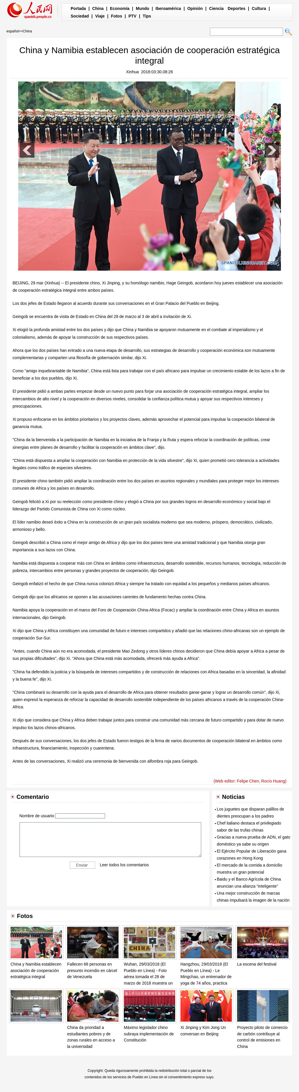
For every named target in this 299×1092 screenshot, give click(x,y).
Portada (78, 8)
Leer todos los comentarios (124, 865)
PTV (132, 16)
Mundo (142, 8)
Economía (119, 8)
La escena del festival (257, 964)
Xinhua (132, 71)
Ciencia (216, 8)
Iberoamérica (168, 8)
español (12, 31)
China (98, 8)
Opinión (195, 8)
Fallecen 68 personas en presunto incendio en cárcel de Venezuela (92, 970)
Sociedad (80, 16)
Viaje (100, 16)
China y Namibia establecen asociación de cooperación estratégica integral (36, 970)
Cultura (259, 8)
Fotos (116, 16)
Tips (147, 16)
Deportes (237, 8)
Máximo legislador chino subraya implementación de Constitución (149, 1033)
